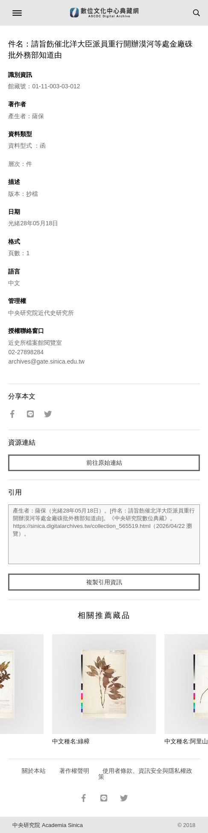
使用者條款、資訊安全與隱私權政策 (145, 773)
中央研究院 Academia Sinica (47, 825)
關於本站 (34, 770)
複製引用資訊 (104, 582)
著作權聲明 (74, 770)
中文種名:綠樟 (71, 741)
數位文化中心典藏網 (104, 13)
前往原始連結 (104, 462)
